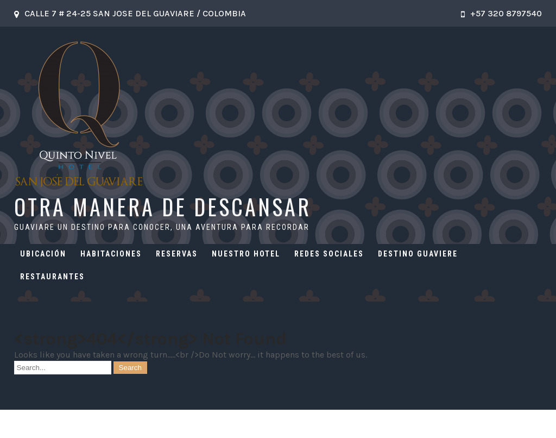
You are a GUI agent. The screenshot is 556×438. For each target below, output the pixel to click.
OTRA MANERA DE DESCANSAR (162, 206)
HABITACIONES (111, 253)
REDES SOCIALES (329, 253)
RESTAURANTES (52, 276)
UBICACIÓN (43, 253)
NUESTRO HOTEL (246, 253)
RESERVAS (177, 253)
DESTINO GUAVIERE (418, 253)
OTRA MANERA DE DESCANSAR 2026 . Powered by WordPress (278, 423)
